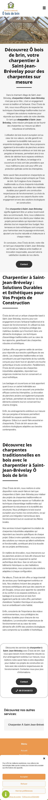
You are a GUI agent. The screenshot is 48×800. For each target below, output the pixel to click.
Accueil (24, 750)
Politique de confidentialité (30, 797)
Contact (24, 264)
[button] (44, 758)
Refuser (24, 784)
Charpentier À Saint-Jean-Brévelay (27, 724)
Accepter (24, 777)
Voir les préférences (24, 791)
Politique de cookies (14, 797)
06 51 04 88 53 (24, 690)
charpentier (22, 119)
